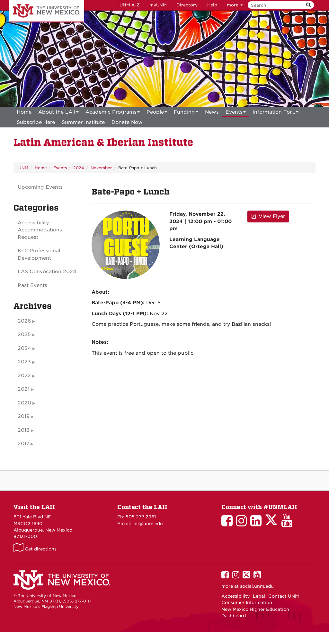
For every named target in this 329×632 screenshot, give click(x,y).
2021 (24, 389)
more (235, 5)
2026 (24, 321)
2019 (24, 416)
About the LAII (58, 113)
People (157, 113)
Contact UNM (283, 596)
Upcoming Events (40, 187)
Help (212, 5)
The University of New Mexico (46, 11)
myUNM (158, 5)
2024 (78, 167)
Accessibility (235, 596)
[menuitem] (24, 112)
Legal (259, 596)
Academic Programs (112, 113)
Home (24, 112)
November (101, 167)
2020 (24, 403)
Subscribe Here (36, 122)
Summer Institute (83, 122)
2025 (24, 334)
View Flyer (268, 216)
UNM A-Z (130, 5)
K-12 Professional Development (39, 254)
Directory (187, 5)
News (212, 112)
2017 (23, 443)
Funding (186, 113)
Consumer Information (246, 602)
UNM (23, 167)
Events (236, 113)
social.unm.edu (257, 586)
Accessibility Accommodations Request (40, 230)
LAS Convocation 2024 (47, 271)
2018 (24, 430)
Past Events (32, 285)
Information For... (275, 113)
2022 (24, 375)
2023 (24, 362)
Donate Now (127, 122)
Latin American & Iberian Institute (103, 142)
